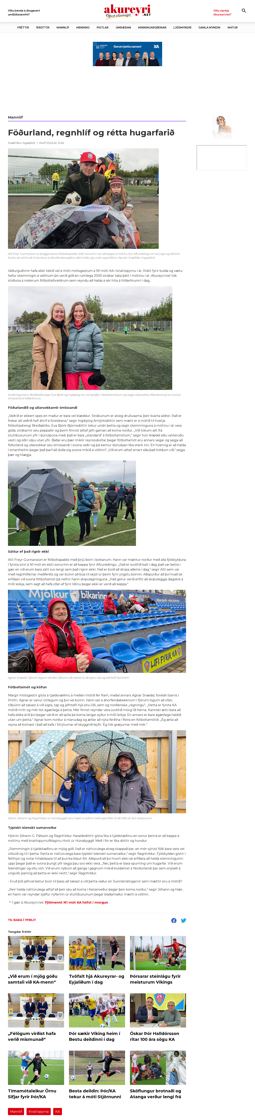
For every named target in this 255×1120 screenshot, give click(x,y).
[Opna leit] (244, 10)
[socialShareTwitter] (183, 921)
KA (57, 1111)
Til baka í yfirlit (22, 920)
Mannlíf (16, 1111)
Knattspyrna (39, 1111)
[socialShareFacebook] (173, 921)
